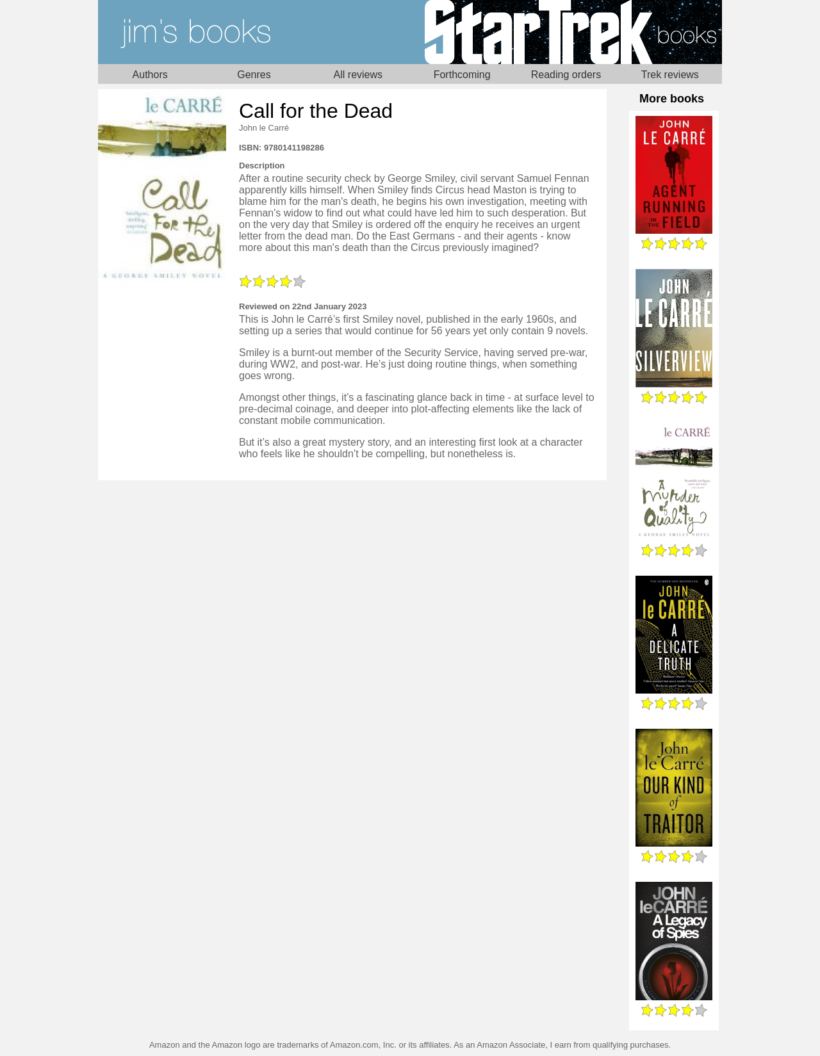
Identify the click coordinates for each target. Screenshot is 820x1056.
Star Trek (566, 32)
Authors (150, 74)
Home (254, 32)
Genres (253, 74)
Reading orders (566, 74)
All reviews (358, 74)
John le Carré (264, 128)
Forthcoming (462, 74)
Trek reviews (670, 74)
